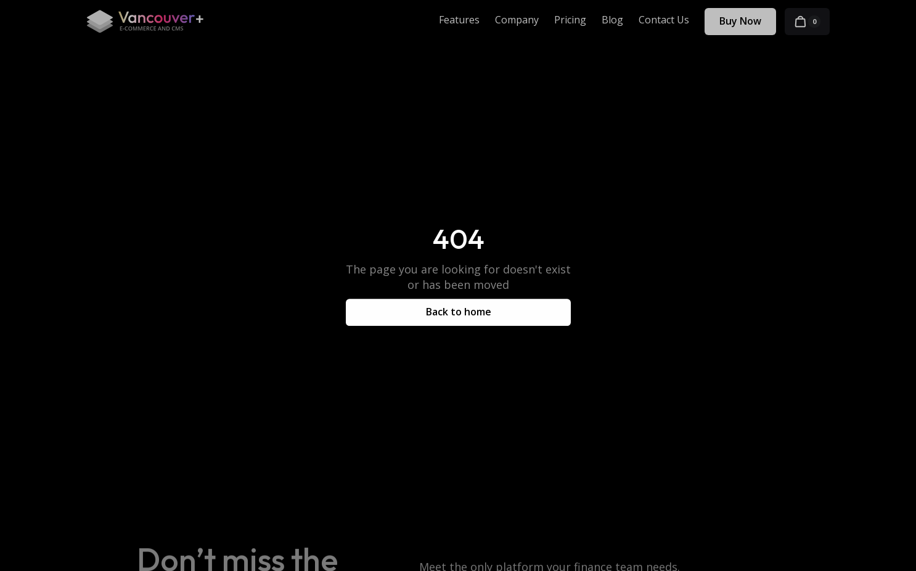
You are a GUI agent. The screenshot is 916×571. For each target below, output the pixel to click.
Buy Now (740, 21)
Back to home (458, 311)
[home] (144, 21)
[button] (807, 21)
